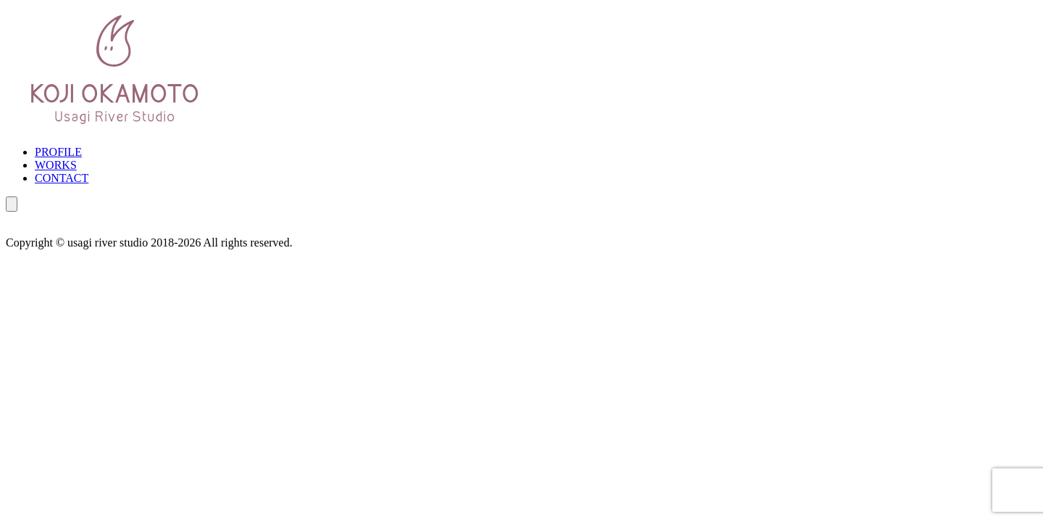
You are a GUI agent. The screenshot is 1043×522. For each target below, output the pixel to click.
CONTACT (61, 178)
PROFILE (58, 152)
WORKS (56, 165)
